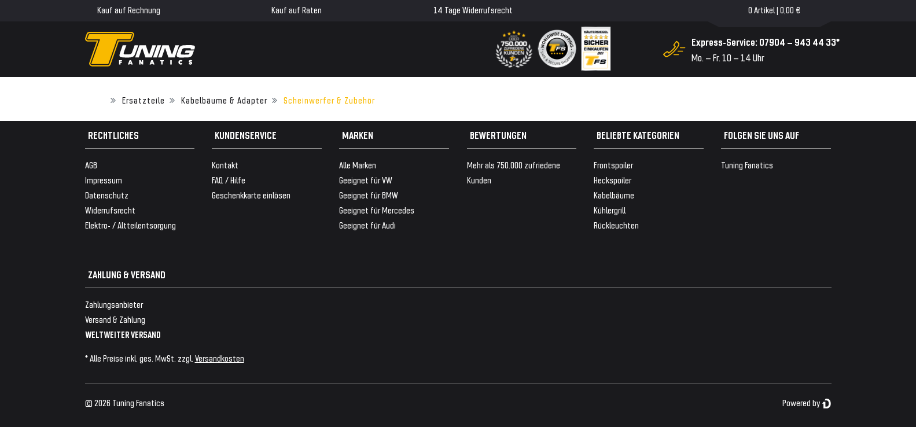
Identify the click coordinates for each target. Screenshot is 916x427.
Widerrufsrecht (110, 209)
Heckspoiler (612, 179)
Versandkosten (219, 357)
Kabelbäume (614, 194)
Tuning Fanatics (747, 164)
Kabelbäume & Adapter (224, 99)
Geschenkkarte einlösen (251, 194)
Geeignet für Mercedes (376, 209)
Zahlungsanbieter (114, 304)
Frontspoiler (613, 164)
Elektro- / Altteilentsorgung (130, 224)
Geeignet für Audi (367, 224)
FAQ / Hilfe (228, 179)
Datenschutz (106, 194)
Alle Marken (357, 164)
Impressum (103, 179)
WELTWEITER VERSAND (123, 334)
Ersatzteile (143, 99)
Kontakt (225, 164)
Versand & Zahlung (115, 319)
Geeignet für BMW (368, 194)
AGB (91, 164)
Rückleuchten (616, 224)
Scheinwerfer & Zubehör (329, 99)
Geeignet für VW (365, 179)
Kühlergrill (610, 209)
